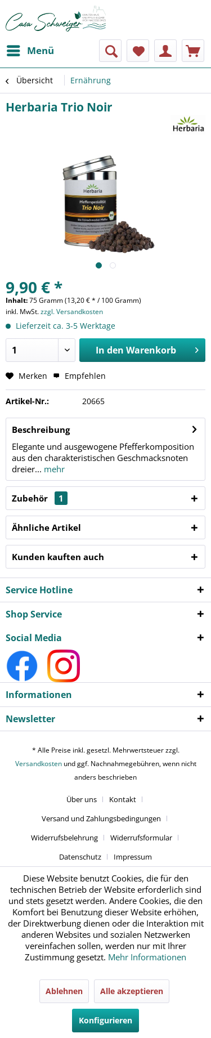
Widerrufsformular (141, 838)
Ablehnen (64, 991)
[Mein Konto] (165, 50)
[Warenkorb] (193, 50)
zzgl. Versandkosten (72, 311)
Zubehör (40, 498)
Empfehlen (79, 375)
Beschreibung (41, 429)
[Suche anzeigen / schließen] (110, 50)
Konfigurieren (105, 1020)
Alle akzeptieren (131, 991)
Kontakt (122, 799)
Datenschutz (80, 857)
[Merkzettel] (138, 50)
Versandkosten (38, 763)
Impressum (133, 857)
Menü (30, 49)
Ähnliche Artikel (46, 527)
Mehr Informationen (147, 957)
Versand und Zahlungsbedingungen (101, 818)
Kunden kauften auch (58, 556)
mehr (53, 469)
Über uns (81, 799)
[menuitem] (30, 50)
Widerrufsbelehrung (64, 838)
